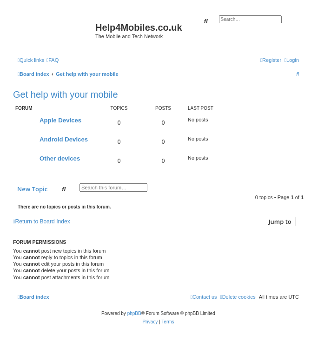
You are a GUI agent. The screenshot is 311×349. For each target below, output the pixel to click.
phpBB (134, 313)
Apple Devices (60, 120)
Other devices (60, 158)
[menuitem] (52, 60)
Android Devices (64, 139)
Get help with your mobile (65, 94)
